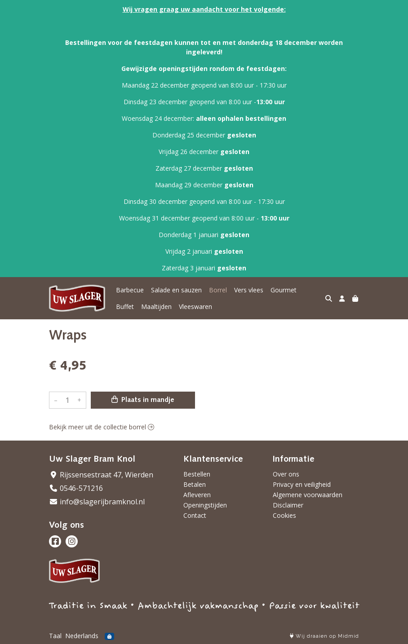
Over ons (286, 474)
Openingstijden (205, 505)
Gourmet (284, 290)
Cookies (284, 515)
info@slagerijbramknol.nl (97, 502)
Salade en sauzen (176, 290)
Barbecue (130, 290)
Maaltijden (156, 306)
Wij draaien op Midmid (324, 636)
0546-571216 (76, 488)
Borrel (218, 290)
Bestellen (196, 474)
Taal (55, 635)
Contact (194, 515)
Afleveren (197, 494)
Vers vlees (248, 290)
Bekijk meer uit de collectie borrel (101, 427)
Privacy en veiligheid (302, 484)
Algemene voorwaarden (307, 494)
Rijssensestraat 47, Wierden (101, 475)
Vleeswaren (195, 306)
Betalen (194, 484)
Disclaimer (288, 505)
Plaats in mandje (142, 400)
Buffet (125, 306)
